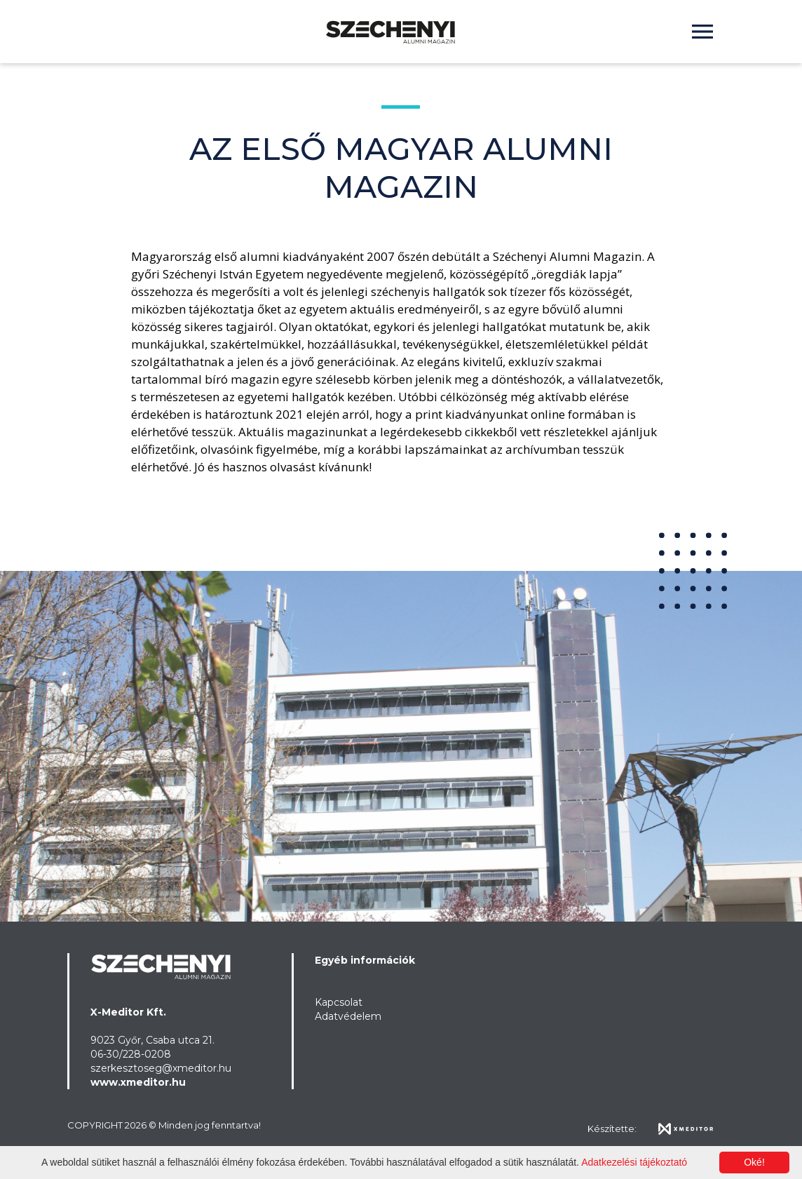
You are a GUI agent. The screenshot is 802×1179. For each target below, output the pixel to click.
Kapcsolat (338, 1002)
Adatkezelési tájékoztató (634, 1162)
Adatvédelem (348, 1016)
